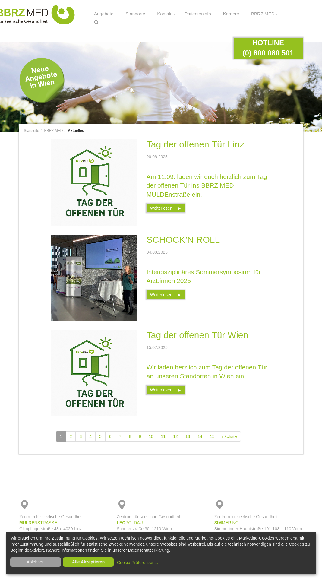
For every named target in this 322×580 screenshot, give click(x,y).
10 (151, 436)
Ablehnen (35, 561)
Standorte (136, 13)
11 (163, 436)
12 (175, 436)
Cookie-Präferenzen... (137, 562)
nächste (229, 436)
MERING (226, 522)
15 (212, 436)
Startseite (31, 130)
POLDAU (130, 522)
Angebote (105, 13)
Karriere (232, 13)
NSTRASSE (38, 522)
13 (187, 436)
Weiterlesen (165, 208)
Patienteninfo (199, 13)
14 (199, 436)
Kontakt (166, 13)
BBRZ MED (264, 13)
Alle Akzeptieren (88, 561)
